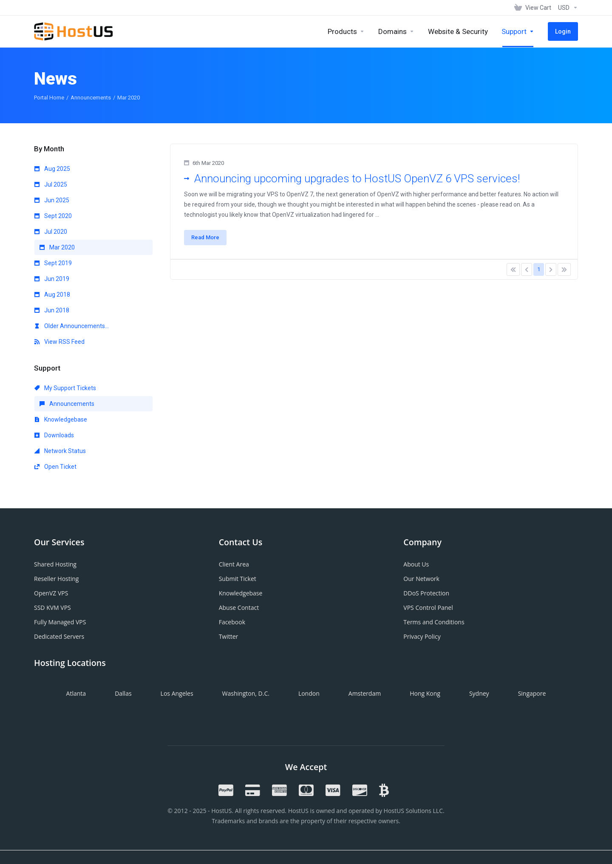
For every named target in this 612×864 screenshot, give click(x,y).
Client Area (234, 564)
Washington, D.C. (245, 693)
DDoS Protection (426, 593)
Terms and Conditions (433, 622)
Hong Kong (425, 693)
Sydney (479, 693)
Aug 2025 (52, 168)
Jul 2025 (50, 184)
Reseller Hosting (56, 579)
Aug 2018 (52, 294)
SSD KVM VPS (52, 607)
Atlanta (76, 693)
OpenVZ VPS (51, 593)
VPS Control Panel (428, 607)
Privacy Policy (421, 636)
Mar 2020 (57, 247)
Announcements (91, 97)
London (309, 693)
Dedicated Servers (59, 636)
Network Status (60, 451)
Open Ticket (55, 466)
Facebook (232, 622)
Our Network (421, 579)
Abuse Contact (239, 607)
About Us (416, 564)
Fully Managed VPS (60, 622)
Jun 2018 (51, 310)
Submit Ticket (237, 579)
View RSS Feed (59, 341)
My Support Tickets (65, 388)
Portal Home (49, 97)
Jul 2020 (50, 231)
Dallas (123, 693)
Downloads (54, 435)
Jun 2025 (51, 200)
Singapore (532, 693)
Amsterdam (364, 693)
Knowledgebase (60, 419)
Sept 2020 (53, 215)
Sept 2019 (53, 263)
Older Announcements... (71, 326)
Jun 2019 (51, 278)
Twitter (228, 636)
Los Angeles (177, 693)
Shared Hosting (55, 564)
